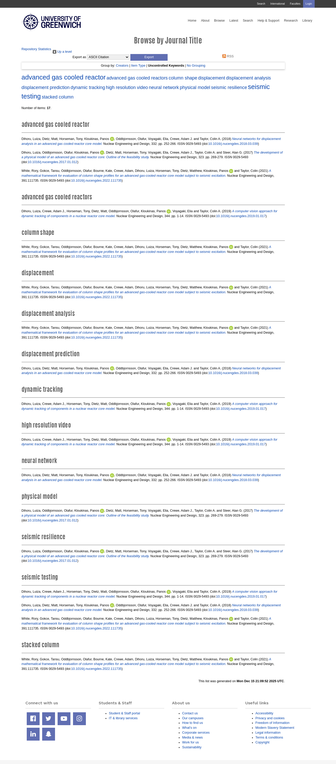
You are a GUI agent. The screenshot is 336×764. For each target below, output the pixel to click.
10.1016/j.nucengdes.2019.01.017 (241, 216)
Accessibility (264, 713)
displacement (211, 78)
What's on (189, 728)
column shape (183, 78)
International (277, 3)
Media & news (192, 737)
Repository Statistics (36, 49)
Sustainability (192, 747)
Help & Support (268, 20)
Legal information (268, 732)
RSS (227, 56)
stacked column (58, 97)
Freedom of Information (273, 723)
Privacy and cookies (270, 718)
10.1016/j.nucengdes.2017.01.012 (52, 162)
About (205, 20)
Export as (79, 57)
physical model (195, 87)
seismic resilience (229, 87)
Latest (233, 20)
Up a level (62, 52)
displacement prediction (46, 87)
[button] (149, 57)
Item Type (138, 65)
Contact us (190, 713)
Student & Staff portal (124, 713)
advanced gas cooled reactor (64, 77)
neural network (164, 87)
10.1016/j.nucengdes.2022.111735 (96, 180)
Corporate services (196, 732)
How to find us (192, 723)
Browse (219, 20)
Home (192, 20)
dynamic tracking (87, 87)
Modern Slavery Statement (275, 728)
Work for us (190, 742)
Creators (122, 65)
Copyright (263, 742)
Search (261, 3)
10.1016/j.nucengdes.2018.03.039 (233, 144)
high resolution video (127, 87)
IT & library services (123, 718)
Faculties (295, 3)
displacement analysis (248, 78)
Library (307, 20)
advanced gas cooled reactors (137, 78)
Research (291, 20)
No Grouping (196, 65)
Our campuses (193, 718)
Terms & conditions (269, 737)
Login (309, 3)
